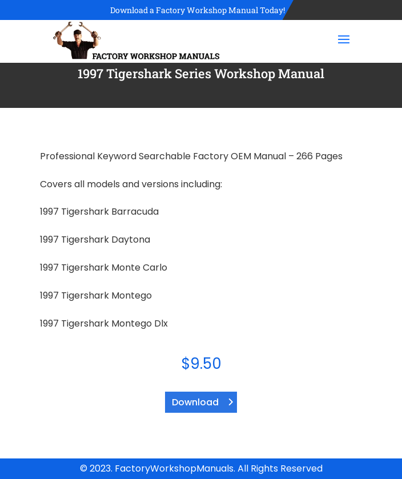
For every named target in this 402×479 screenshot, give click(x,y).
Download (195, 402)
